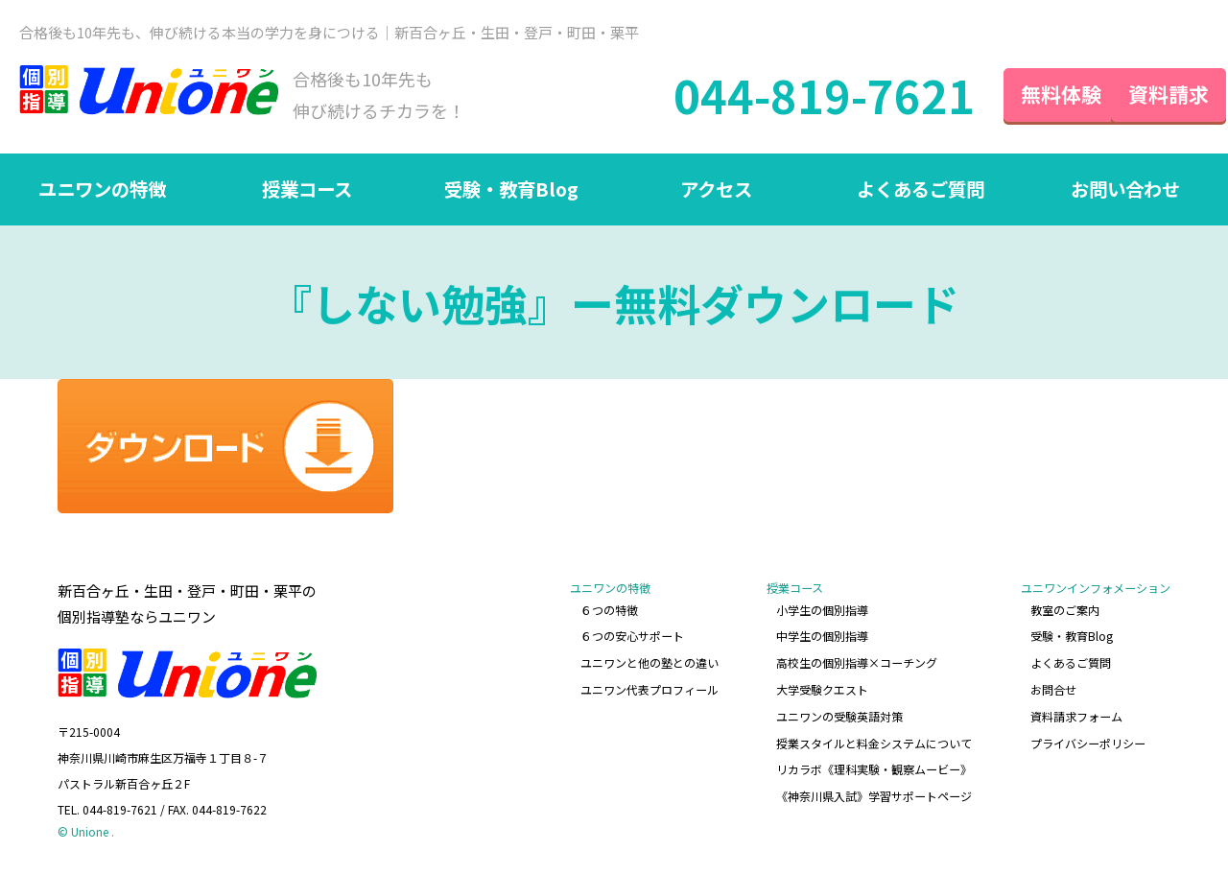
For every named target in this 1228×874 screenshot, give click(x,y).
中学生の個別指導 (823, 637)
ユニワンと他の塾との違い (650, 662)
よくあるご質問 (921, 192)
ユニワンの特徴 (102, 192)
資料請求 (1151, 95)
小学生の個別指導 (823, 611)
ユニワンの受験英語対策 (840, 713)
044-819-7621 (789, 96)
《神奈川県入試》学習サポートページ (875, 790)
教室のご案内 (1064, 611)
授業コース (306, 192)
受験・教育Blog (511, 192)
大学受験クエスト (823, 688)
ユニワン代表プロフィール (650, 688)
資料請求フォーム (1076, 713)
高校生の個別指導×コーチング (857, 662)
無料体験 (1026, 95)
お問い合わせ (1125, 192)
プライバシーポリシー (1087, 739)
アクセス (716, 192)
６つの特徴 (610, 611)
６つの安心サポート (633, 637)
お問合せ (1053, 688)
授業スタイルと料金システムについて (875, 739)
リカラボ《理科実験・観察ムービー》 (875, 765)
